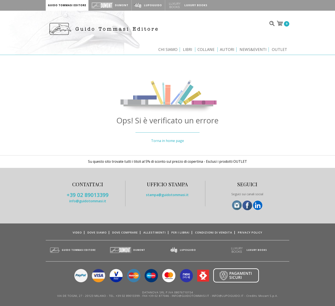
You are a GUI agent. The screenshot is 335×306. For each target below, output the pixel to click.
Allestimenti (154, 232)
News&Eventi (252, 49)
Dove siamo (97, 232)
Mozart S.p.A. (268, 296)
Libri (187, 49)
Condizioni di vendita (213, 232)
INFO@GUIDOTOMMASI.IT (190, 296)
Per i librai (180, 232)
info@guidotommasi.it (87, 201)
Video (77, 232)
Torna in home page (167, 140)
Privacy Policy (250, 232)
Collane (206, 49)
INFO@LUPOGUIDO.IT (228, 296)
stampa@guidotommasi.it (167, 194)
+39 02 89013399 (88, 194)
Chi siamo (168, 49)
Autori (227, 49)
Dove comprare (125, 232)
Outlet (279, 49)
